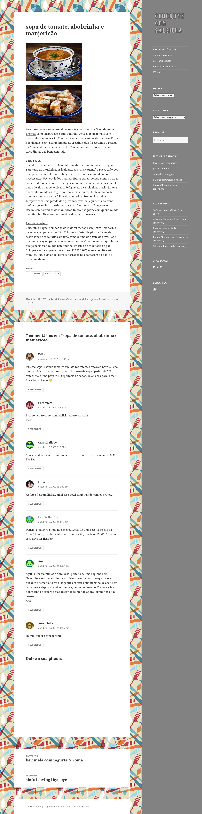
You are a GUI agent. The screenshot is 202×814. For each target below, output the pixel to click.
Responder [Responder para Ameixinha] (35, 644)
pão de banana (161, 168)
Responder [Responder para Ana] (35, 609)
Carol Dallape (47, 442)
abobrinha (82, 299)
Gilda (156, 246)
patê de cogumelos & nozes (167, 179)
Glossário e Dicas (162, 60)
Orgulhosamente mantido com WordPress (66, 806)
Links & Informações (164, 66)
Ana (40, 561)
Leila (41, 482)
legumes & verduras (99, 299)
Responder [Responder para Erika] (35, 389)
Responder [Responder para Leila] (35, 503)
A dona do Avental (162, 55)
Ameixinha (45, 623)
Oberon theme (33, 806)
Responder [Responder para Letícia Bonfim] (35, 547)
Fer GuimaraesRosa (61, 299)
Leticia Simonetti (162, 237)
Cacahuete (45, 403)
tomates (30, 302)
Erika (41, 354)
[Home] (157, 72)
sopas (115, 299)
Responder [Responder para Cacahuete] (35, 429)
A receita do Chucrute (164, 49)
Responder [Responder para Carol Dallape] (35, 468)
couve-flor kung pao (163, 174)
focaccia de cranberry (165, 163)
